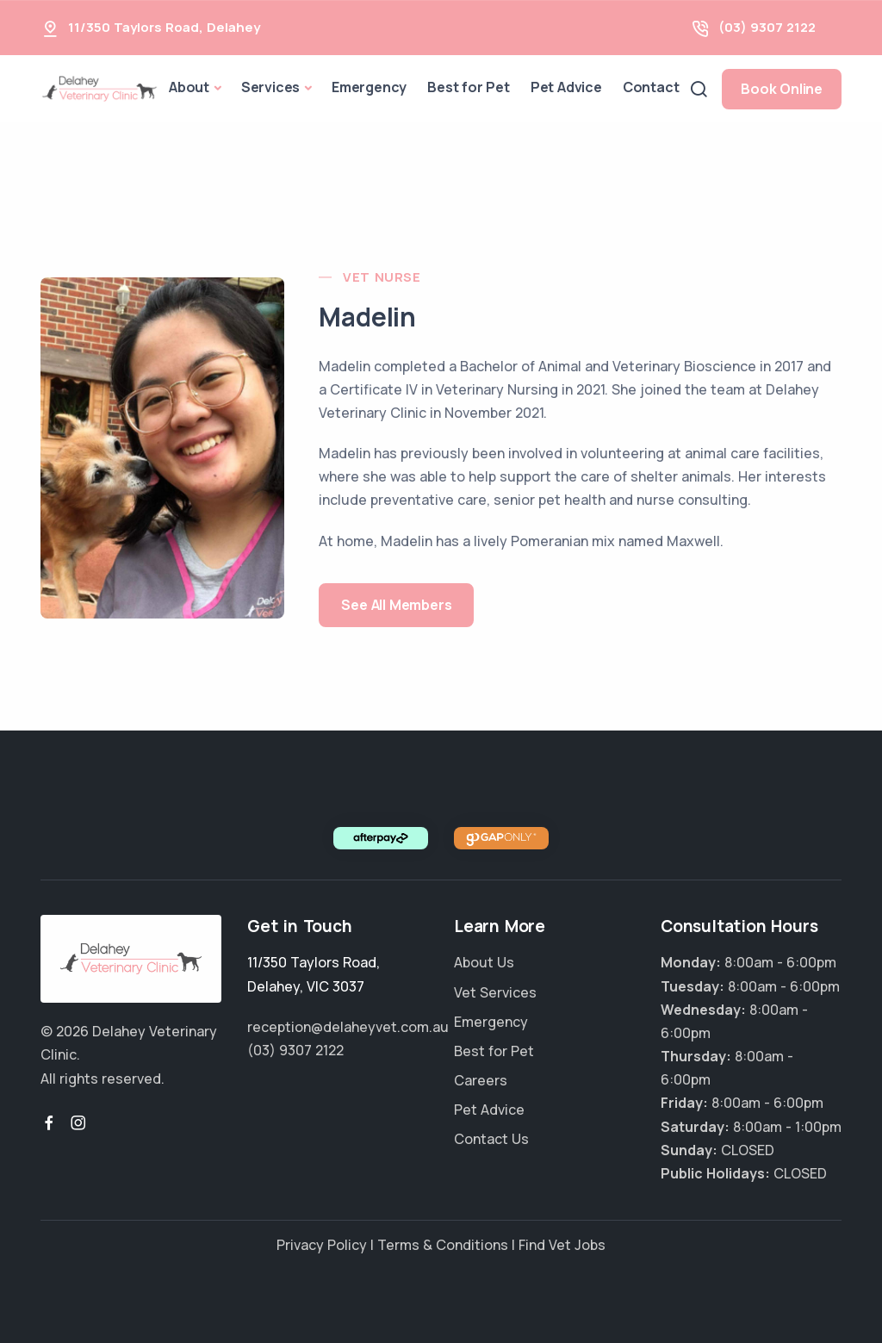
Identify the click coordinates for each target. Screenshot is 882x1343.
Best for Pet (468, 87)
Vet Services (495, 992)
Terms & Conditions (442, 1244)
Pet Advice (566, 87)
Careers (480, 1080)
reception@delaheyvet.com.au (348, 1026)
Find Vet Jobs (562, 1244)
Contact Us (491, 1138)
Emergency (369, 87)
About (189, 87)
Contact (651, 87)
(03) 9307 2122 (767, 27)
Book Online (782, 88)
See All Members (396, 604)
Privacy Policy (321, 1244)
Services (270, 87)
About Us (484, 962)
